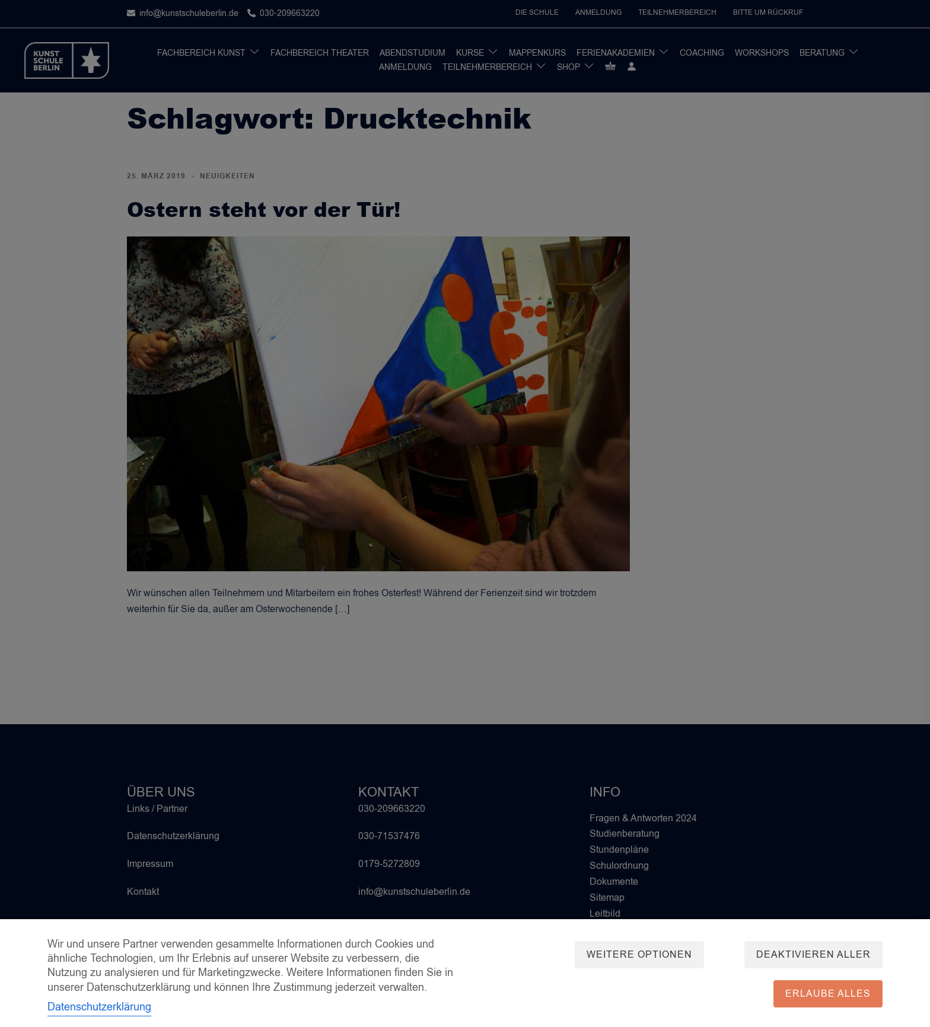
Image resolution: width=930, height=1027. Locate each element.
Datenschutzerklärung (99, 1007)
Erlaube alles (828, 993)
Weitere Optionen (638, 954)
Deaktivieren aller (813, 954)
